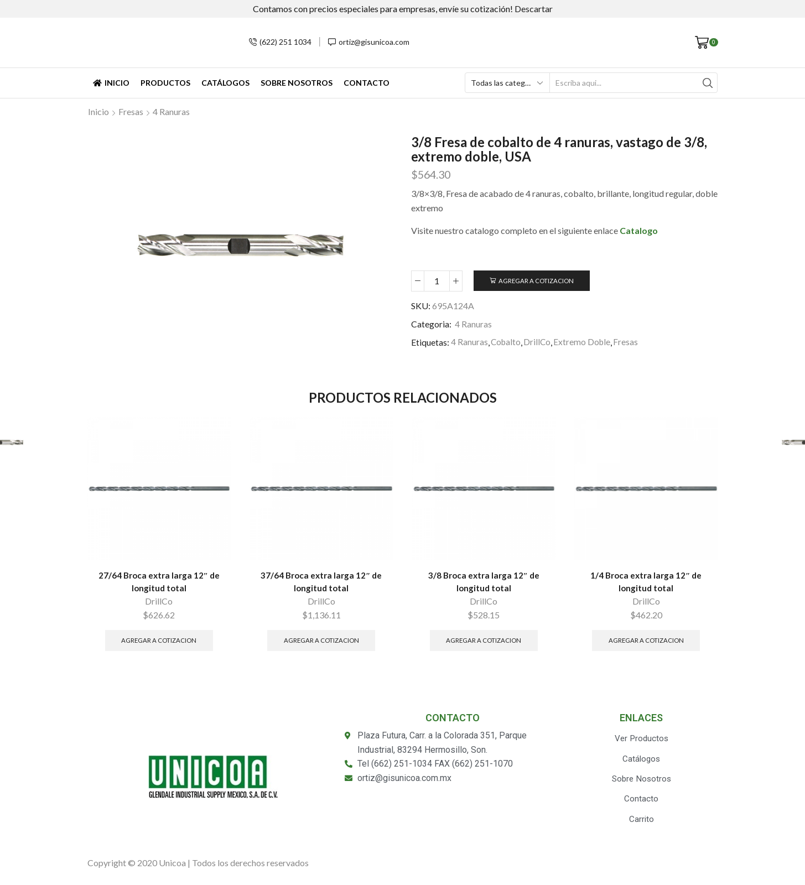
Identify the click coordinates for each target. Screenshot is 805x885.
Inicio (111, 82)
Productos (165, 82)
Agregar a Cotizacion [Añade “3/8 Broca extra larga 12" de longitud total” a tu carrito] (484, 642)
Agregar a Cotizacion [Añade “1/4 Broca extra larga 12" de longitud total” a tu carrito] (646, 642)
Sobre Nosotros (297, 82)
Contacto (366, 82)
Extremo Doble (584, 342)
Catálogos (225, 82)
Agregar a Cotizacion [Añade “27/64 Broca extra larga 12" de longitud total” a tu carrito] (159, 642)
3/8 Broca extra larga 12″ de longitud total (483, 583)
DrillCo (539, 342)
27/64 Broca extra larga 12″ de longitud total (158, 583)
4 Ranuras (171, 111)
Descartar (534, 8)
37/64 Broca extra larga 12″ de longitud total (321, 583)
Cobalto (506, 342)
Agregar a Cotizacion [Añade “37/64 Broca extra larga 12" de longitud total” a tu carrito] (321, 642)
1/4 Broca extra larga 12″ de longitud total (646, 583)
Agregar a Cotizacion (537, 281)
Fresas (130, 111)
